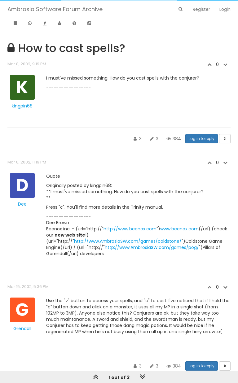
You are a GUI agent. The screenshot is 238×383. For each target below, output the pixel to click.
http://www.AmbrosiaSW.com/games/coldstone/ (128, 241)
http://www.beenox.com (130, 229)
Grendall (22, 328)
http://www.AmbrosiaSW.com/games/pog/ (152, 247)
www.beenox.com (179, 229)
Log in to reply (201, 138)
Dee (22, 204)
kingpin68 (22, 106)
